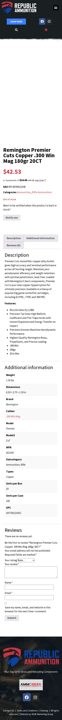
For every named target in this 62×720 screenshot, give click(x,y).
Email (8, 593)
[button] (55, 7)
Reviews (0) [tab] (13, 245)
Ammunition (24, 192)
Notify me (12, 217)
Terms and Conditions (27, 710)
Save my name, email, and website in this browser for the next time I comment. (27, 609)
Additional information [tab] (40, 238)
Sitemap (44, 710)
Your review (12, 564)
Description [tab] (14, 238)
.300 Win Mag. (13, 416)
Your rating (11, 560)
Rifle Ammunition (42, 192)
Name (9, 582)
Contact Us (8, 710)
